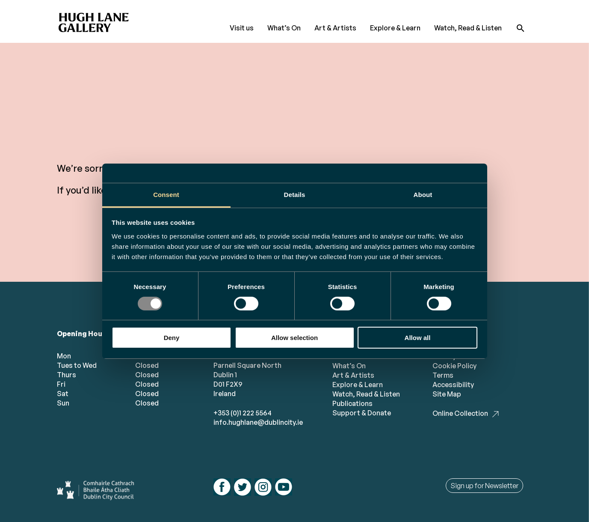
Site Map (446, 394)
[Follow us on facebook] (222, 488)
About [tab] (423, 194)
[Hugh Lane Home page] (95, 19)
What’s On (284, 28)
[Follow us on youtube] (283, 488)
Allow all (418, 337)
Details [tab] (294, 194)
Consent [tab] (166, 194)
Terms (442, 375)
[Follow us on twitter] (242, 488)
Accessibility (453, 384)
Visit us (242, 28)
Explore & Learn (395, 28)
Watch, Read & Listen (468, 28)
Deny (172, 337)
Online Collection (460, 413)
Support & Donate (361, 413)
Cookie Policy (454, 365)
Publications (352, 403)
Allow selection (294, 337)
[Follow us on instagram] (263, 488)
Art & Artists (335, 28)
